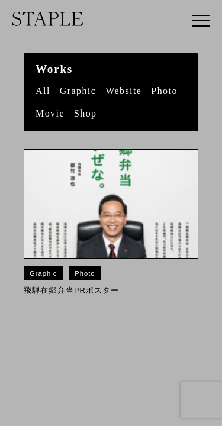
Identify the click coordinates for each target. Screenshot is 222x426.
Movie (50, 113)
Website (123, 91)
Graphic (78, 91)
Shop (85, 113)
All (43, 91)
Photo (164, 91)
